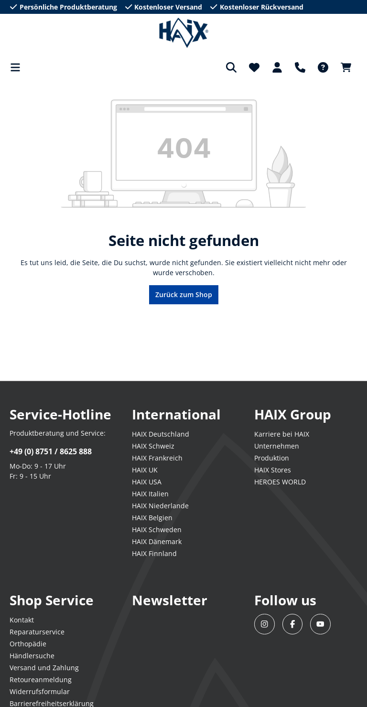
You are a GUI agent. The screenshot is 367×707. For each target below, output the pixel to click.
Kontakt (22, 619)
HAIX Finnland (154, 553)
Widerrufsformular (40, 691)
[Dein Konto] (277, 67)
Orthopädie (28, 643)
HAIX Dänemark (157, 541)
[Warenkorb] (346, 67)
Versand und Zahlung (44, 667)
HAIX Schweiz (153, 445)
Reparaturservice (37, 631)
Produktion (271, 457)
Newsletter (169, 600)
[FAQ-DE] (323, 67)
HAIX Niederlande (160, 505)
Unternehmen (276, 445)
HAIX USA (147, 481)
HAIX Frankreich (157, 457)
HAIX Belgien (152, 517)
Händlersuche (32, 655)
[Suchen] (231, 67)
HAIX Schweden (157, 529)
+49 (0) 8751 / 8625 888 (51, 451)
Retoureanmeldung (41, 679)
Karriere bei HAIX (281, 434)
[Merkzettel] (254, 67)
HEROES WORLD (280, 481)
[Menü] (18, 67)
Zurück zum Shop (183, 294)
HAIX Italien (150, 493)
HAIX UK (145, 469)
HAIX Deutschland (160, 434)
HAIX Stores (272, 469)
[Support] (300, 67)
